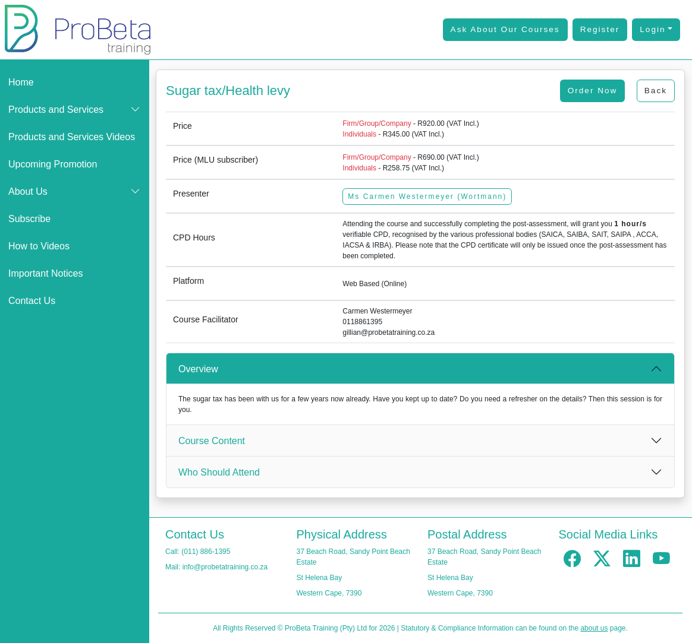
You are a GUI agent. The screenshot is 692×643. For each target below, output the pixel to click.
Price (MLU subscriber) (215, 159)
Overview (198, 369)
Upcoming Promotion (52, 164)
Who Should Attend (219, 472)
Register (600, 29)
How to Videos (39, 246)
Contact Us (31, 301)
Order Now (593, 90)
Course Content (211, 441)
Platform (188, 281)
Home (21, 82)
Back (655, 90)
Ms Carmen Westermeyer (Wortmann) (427, 196)
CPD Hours (194, 237)
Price (182, 126)
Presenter (191, 193)
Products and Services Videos (71, 137)
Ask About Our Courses (505, 29)
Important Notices (45, 273)
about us (594, 628)
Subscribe (29, 219)
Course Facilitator (205, 319)
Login (652, 29)
